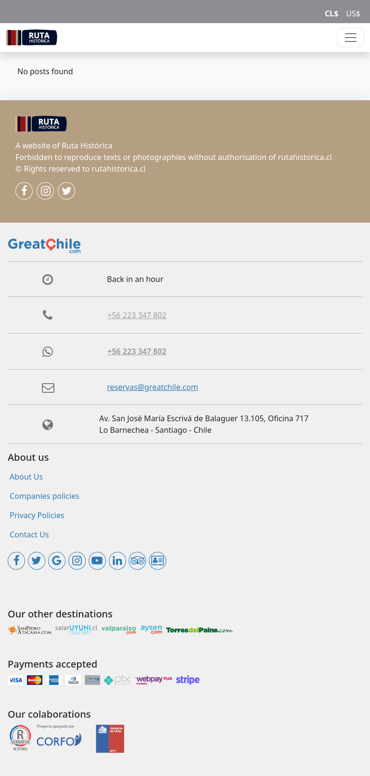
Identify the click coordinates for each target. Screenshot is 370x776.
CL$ (331, 13)
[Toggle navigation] (350, 37)
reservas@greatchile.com (152, 387)
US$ (353, 13)
